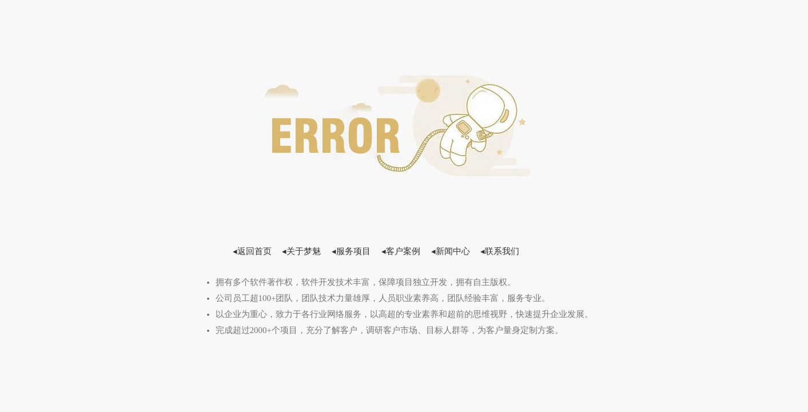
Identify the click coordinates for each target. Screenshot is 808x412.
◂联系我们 (499, 251)
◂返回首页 (252, 251)
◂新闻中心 (450, 251)
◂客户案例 (400, 251)
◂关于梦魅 (301, 251)
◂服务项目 (351, 251)
